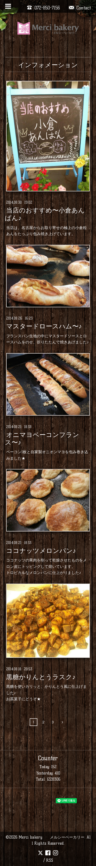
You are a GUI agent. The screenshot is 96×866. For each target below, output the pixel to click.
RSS (49, 860)
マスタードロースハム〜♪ (44, 326)
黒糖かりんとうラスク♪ (40, 677)
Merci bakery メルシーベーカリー (51, 837)
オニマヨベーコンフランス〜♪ (42, 438)
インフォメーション (48, 65)
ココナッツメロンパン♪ (41, 550)
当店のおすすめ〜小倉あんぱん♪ (45, 214)
